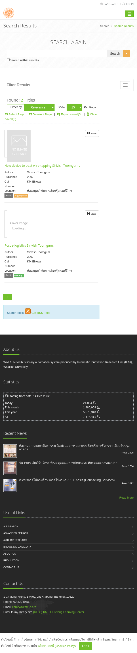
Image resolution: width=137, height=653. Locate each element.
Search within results (24, 60)
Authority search (15, 540)
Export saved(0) (71, 114)
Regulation (11, 560)
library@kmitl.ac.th (24, 607)
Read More (126, 497)
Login (128, 4)
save (92, 133)
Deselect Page (40, 114)
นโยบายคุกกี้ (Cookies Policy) (57, 646)
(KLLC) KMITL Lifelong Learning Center (58, 612)
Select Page (14, 114)
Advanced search (15, 533)
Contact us (11, 567)
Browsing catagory (17, 546)
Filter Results (18, 85)
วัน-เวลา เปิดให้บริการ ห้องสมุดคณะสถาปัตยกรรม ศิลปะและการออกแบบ (68, 463)
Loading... (19, 275)
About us (9, 553)
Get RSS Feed (41, 312)
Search (104, 26)
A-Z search (10, 526)
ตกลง (85, 646)
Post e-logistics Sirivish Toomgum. (29, 245)
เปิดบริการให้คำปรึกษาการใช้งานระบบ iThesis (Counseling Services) (67, 480)
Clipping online (21, 196)
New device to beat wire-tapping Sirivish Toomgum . (42, 165)
